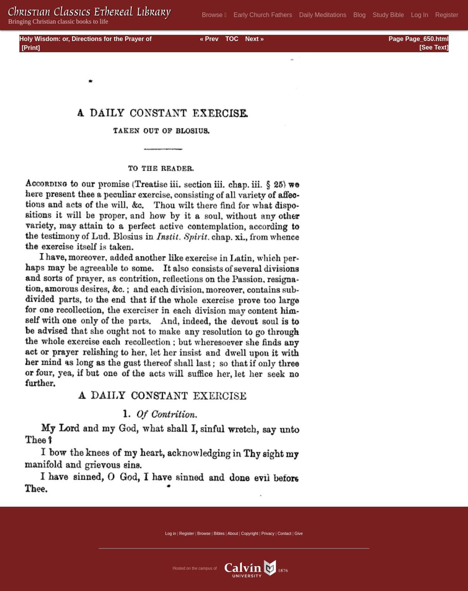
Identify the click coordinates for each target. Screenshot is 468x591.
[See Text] (434, 47)
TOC (231, 39)
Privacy (268, 533)
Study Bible (388, 15)
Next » (254, 39)
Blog (359, 15)
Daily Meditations (322, 15)
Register (446, 15)
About (232, 533)
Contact (284, 533)
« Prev (209, 39)
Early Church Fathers (263, 15)
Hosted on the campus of (234, 568)
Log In (419, 15)
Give (298, 533)
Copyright (249, 533)
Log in (170, 533)
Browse (214, 15)
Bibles (219, 533)
